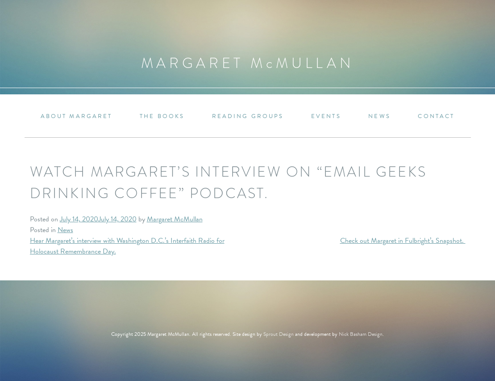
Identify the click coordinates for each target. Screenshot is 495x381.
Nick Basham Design (361, 334)
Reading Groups (248, 116)
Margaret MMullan (247, 63)
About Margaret (76, 116)
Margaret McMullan (175, 219)
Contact (436, 116)
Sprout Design (278, 334)
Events (326, 116)
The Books (162, 116)
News (379, 116)
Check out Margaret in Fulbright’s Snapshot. (403, 240)
